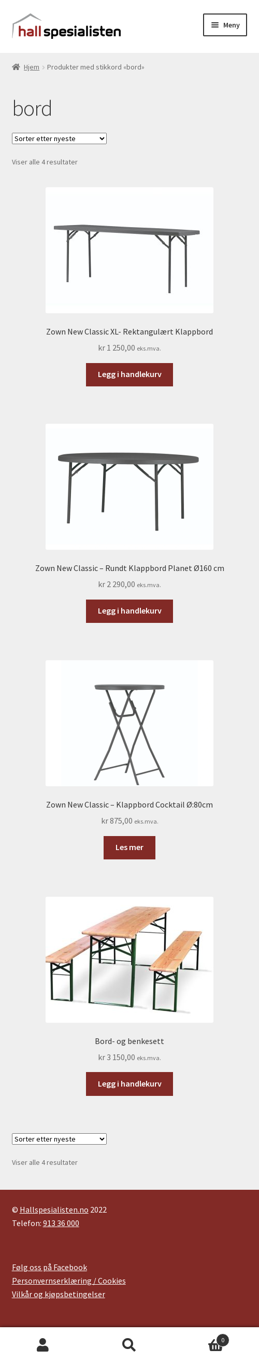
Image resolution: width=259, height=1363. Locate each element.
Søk (130, 1345)
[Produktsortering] (59, 138)
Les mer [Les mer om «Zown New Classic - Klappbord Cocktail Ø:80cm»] (129, 847)
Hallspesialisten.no (54, 1209)
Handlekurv (200, 1338)
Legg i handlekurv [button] (130, 374)
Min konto (43, 1345)
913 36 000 (61, 1223)
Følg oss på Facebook (49, 1267)
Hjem (31, 67)
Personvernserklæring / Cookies (69, 1280)
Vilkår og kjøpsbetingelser (58, 1294)
